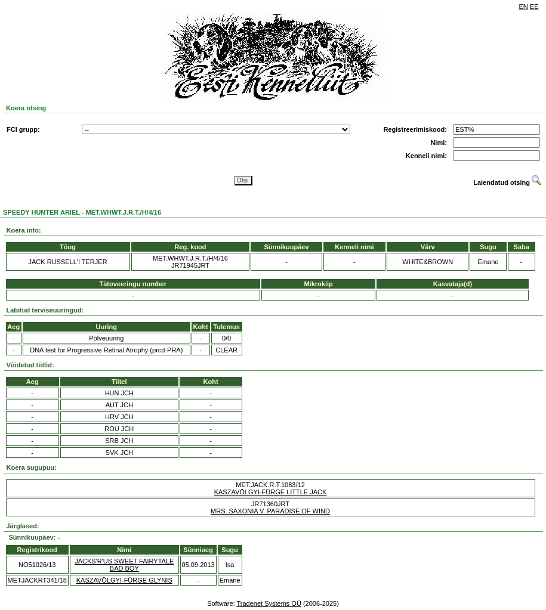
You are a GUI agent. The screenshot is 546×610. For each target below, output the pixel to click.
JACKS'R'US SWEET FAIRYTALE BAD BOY (124, 565)
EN (523, 6)
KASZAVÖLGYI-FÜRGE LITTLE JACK (270, 492)
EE (534, 6)
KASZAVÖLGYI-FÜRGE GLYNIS (124, 580)
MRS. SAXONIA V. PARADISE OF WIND (270, 511)
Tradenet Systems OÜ (268, 603)
